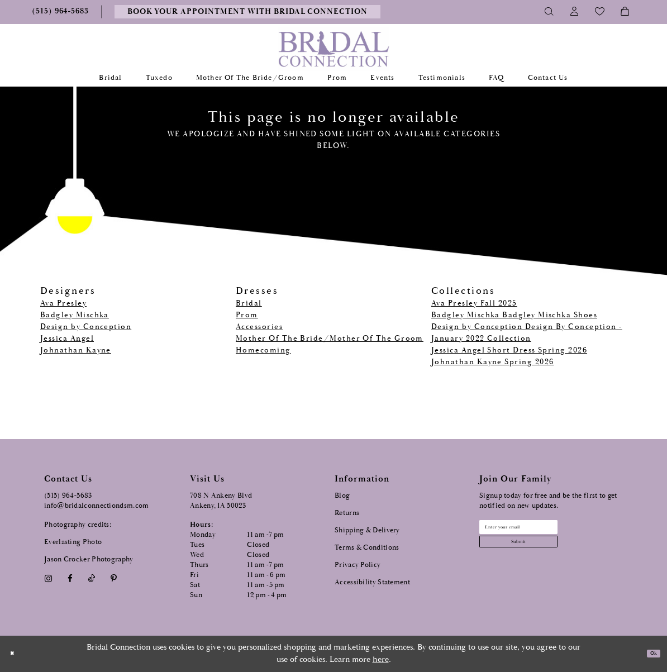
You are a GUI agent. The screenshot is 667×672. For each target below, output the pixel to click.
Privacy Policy (357, 565)
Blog (342, 496)
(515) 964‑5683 (68, 496)
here (381, 659)
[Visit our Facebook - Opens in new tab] (70, 579)
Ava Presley (63, 303)
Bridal (249, 303)
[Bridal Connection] (333, 49)
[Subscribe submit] (546, 555)
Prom (247, 315)
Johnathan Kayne (75, 350)
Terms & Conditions (367, 547)
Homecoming (263, 350)
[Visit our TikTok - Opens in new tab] (92, 579)
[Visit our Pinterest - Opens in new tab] (114, 579)
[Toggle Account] (574, 11)
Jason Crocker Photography (89, 559)
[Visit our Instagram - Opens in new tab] (48, 579)
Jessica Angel (67, 338)
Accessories (259, 327)
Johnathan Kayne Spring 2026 (492, 362)
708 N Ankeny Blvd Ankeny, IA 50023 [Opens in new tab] (221, 501)
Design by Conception (85, 327)
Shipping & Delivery (367, 530)
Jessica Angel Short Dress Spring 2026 (509, 350)
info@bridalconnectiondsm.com (96, 506)
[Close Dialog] (16, 654)
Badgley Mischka (74, 315)
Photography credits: (77, 525)
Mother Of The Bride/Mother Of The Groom (329, 338)
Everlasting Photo (73, 542)
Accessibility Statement (372, 582)
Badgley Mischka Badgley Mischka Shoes (514, 315)
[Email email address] (546, 531)
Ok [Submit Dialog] (649, 654)
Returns (347, 513)
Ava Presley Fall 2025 (474, 303)
